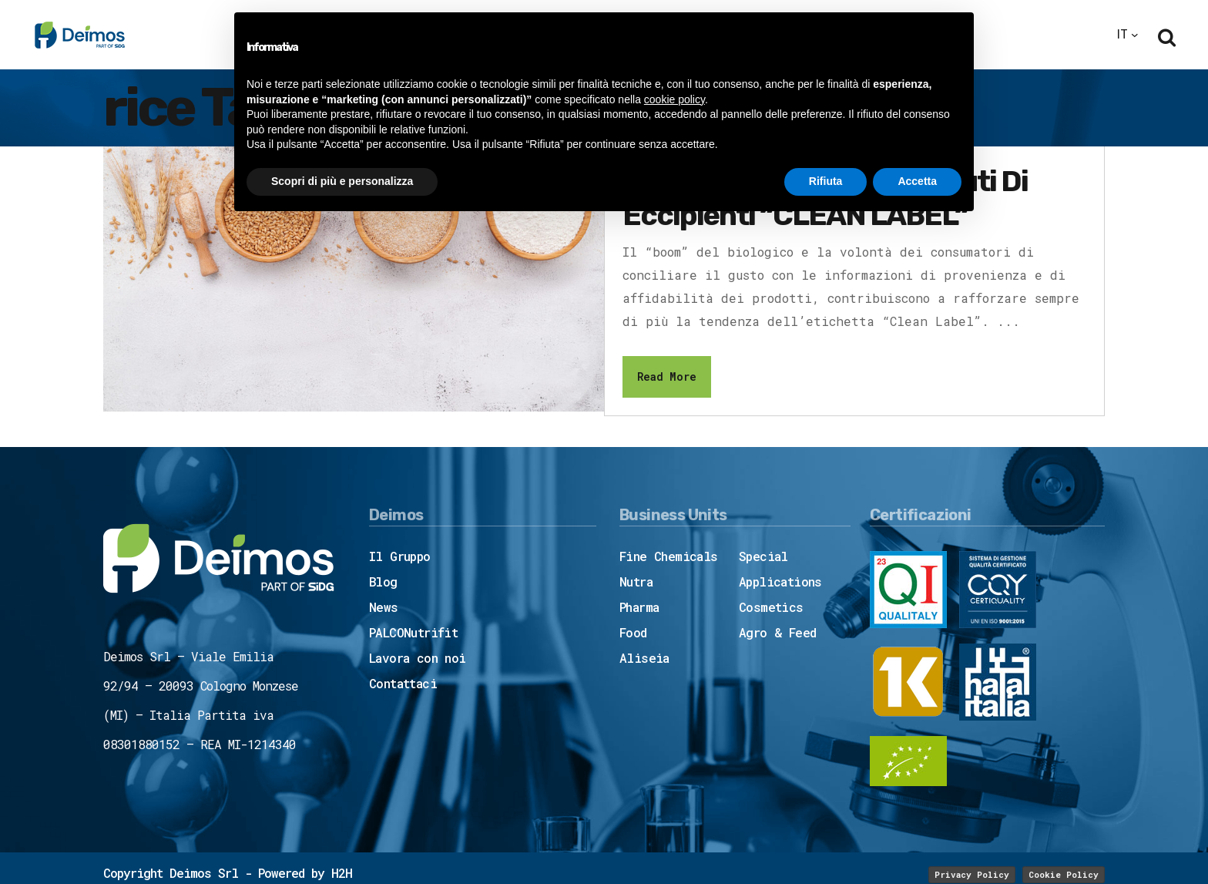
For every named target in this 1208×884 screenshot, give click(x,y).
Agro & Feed (777, 632)
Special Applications (780, 569)
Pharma (639, 607)
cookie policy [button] (674, 99)
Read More (666, 376)
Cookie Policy (1063, 874)
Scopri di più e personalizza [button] (342, 181)
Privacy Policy (972, 874)
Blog (383, 581)
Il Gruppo (400, 556)
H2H (341, 873)
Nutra (636, 581)
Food (633, 632)
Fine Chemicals (668, 556)
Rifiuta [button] (826, 181)
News (383, 607)
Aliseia (644, 658)
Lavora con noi (417, 658)
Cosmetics (771, 607)
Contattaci (403, 683)
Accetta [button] (917, 181)
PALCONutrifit (413, 632)
